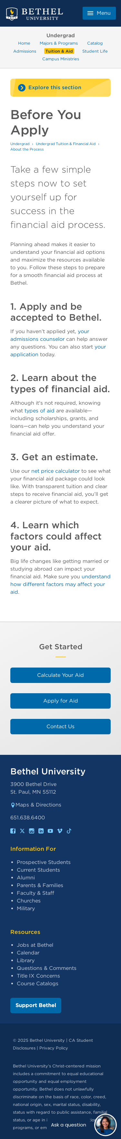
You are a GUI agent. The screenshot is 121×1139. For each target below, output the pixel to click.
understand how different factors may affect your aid (60, 584)
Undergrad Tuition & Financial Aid (66, 144)
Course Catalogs (37, 983)
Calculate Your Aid (60, 675)
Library (26, 960)
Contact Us (60, 726)
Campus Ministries (60, 58)
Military (26, 908)
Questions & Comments (46, 968)
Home (24, 43)
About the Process (27, 149)
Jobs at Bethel (35, 945)
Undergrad (19, 144)
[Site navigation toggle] (60, 88)
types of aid (40, 411)
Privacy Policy (53, 1048)
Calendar (28, 953)
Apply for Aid (60, 701)
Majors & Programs (59, 43)
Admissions (24, 50)
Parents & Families (40, 885)
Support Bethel (35, 1005)
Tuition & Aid (59, 50)
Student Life (95, 50)
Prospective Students (44, 862)
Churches (29, 901)
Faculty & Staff (35, 893)
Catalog (95, 43)
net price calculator (55, 471)
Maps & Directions (35, 805)
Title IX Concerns (38, 976)
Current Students (38, 870)
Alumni (26, 878)
